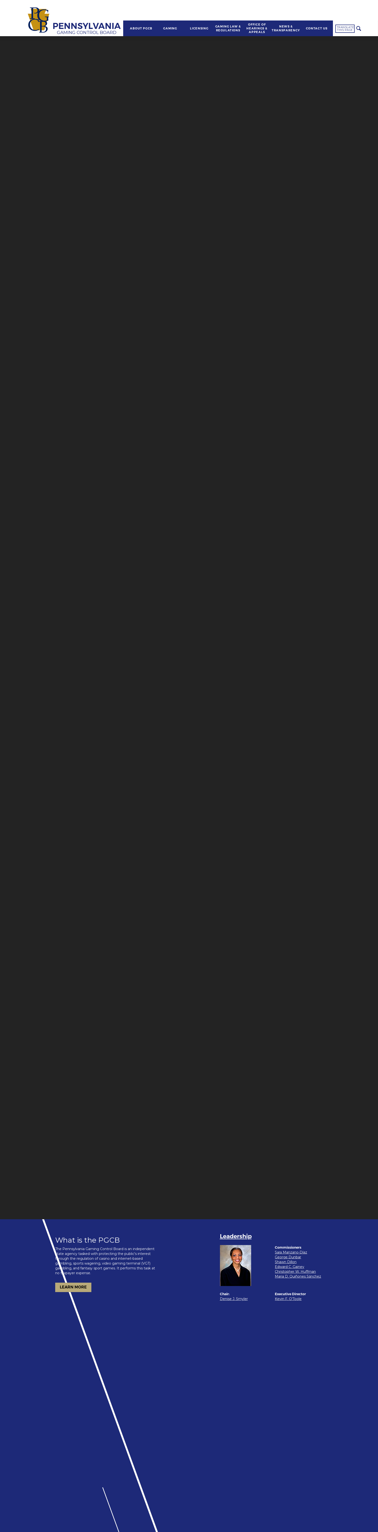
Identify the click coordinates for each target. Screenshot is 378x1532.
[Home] (39, 20)
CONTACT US (316, 28)
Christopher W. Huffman (295, 1271)
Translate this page (345, 29)
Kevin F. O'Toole (288, 1299)
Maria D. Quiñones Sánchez (298, 1276)
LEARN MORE (73, 1287)
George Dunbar (288, 1257)
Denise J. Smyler (234, 1299)
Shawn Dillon (286, 1262)
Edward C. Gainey (289, 1267)
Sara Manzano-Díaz (291, 1252)
